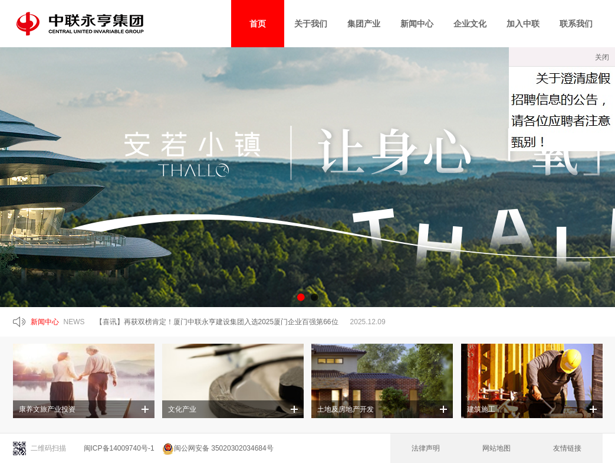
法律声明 (426, 448)
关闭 (602, 57)
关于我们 (310, 23)
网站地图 (496, 448)
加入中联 (523, 23)
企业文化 (469, 23)
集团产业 (363, 23)
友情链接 (567, 448)
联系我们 (576, 23)
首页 (257, 23)
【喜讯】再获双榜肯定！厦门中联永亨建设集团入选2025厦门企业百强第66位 (217, 322)
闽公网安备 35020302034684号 (218, 448)
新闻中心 (416, 23)
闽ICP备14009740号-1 (119, 448)
